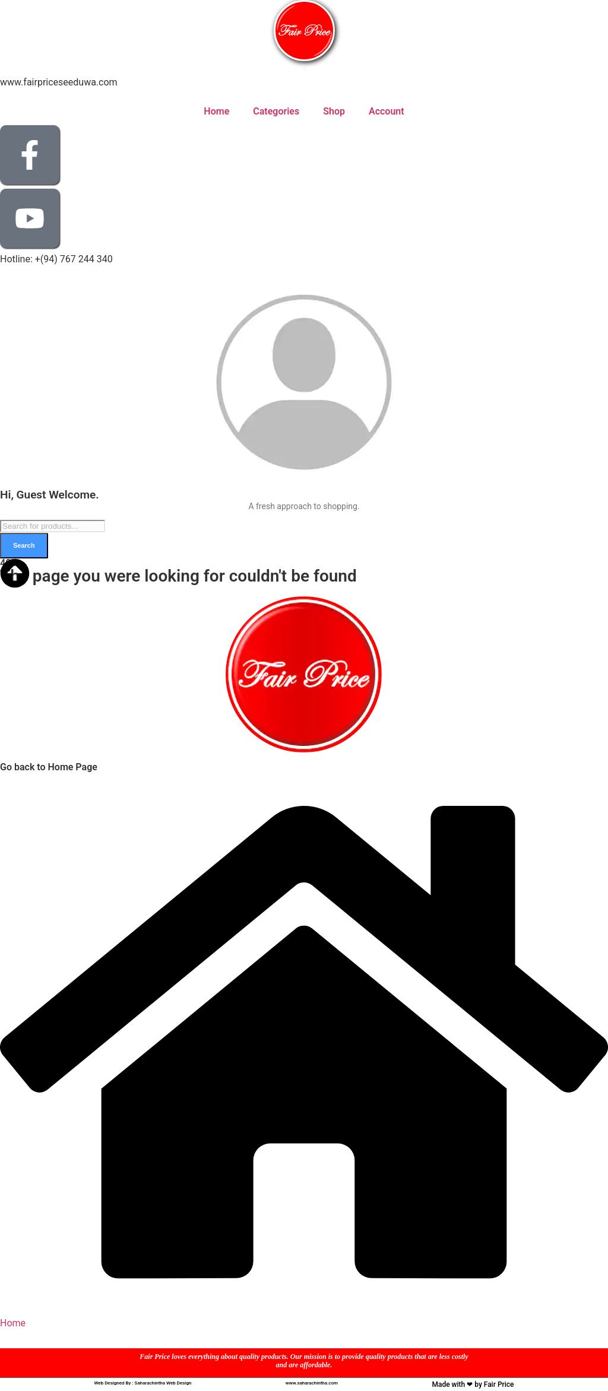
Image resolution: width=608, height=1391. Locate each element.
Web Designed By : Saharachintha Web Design (142, 1383)
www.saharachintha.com (312, 1383)
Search (24, 545)
